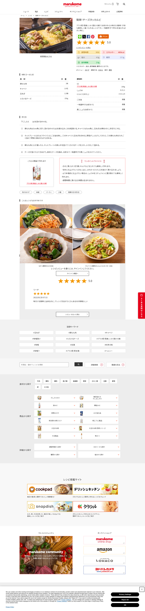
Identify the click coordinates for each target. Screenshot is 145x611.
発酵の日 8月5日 (73, 192)
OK (125, 605)
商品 (36, 10)
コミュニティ (58, 10)
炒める (100, 70)
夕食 (59, 192)
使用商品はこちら (46, 56)
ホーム (22, 15)
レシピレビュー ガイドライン (117, 230)
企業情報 (119, 10)
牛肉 (38, 367)
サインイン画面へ (72, 248)
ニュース (25, 10)
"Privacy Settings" (66, 599)
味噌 (37, 192)
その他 (46, 373)
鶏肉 (110, 70)
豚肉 (47, 367)
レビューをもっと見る (73, 289)
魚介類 (65, 367)
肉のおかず (25, 192)
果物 (113, 367)
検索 (124, 4)
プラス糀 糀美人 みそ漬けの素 (88, 86)
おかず (87, 70)
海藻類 (75, 367)
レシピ (46, 10)
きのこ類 (95, 367)
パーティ (49, 192)
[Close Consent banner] (141, 589)
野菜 (84, 367)
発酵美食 (91, 10)
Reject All (125, 600)
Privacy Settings (125, 594)
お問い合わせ (105, 10)
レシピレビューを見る (83, 47)
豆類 (104, 367)
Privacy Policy (10, 607)
